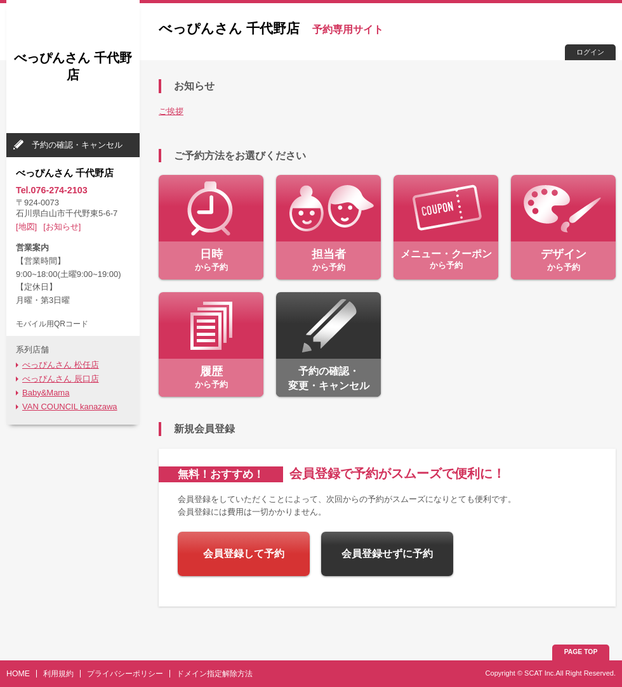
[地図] (26, 226)
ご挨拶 (171, 111)
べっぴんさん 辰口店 (60, 378)
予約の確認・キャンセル (77, 145)
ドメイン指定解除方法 (214, 673)
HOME (18, 673)
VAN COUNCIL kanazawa (69, 406)
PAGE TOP (581, 651)
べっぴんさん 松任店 (60, 364)
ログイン (590, 52)
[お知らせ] (62, 226)
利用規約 (58, 673)
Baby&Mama (45, 392)
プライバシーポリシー (125, 673)
